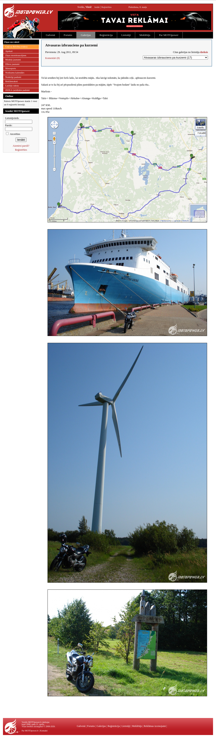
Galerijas (86, 35)
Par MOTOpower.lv (30, 730)
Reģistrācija (106, 35)
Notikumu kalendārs (14, 72)
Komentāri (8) (52, 58)
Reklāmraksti (11, 81)
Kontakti (44, 730)
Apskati (9, 51)
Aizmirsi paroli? (21, 145)
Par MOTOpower (168, 35)
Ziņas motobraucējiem (15, 55)
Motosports (10, 68)
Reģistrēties (106, 7)
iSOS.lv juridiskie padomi (17, 90)
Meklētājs (144, 35)
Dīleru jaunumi (12, 64)
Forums (68, 35)
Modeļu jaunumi (13, 59)
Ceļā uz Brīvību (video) (16, 46)
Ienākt (97, 7)
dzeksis (204, 52)
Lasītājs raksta (12, 85)
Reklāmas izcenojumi (155, 726)
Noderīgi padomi (13, 77)
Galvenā (50, 35)
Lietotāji (126, 35)
